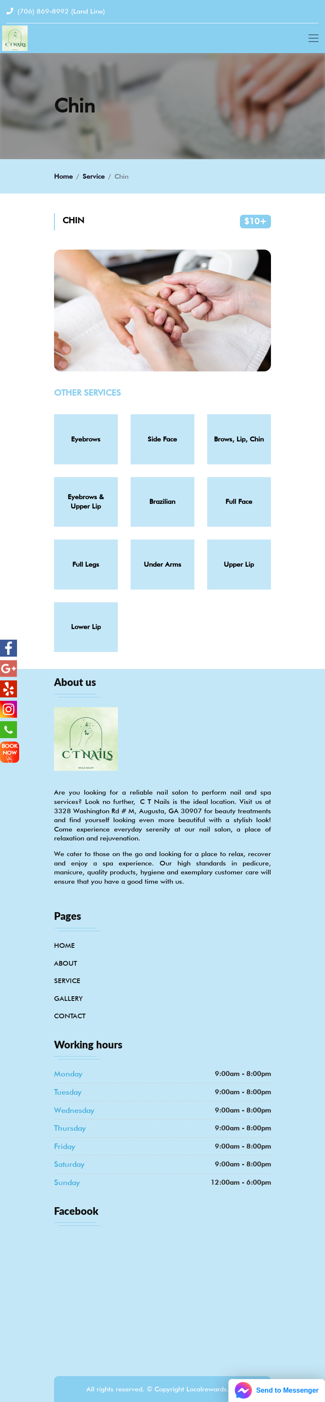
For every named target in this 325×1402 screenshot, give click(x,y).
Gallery (68, 999)
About (65, 963)
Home (63, 176)
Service (94, 176)
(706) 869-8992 (55, 11)
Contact (70, 1016)
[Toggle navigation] (313, 38)
